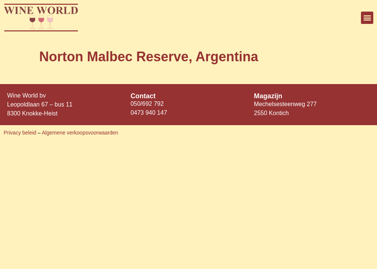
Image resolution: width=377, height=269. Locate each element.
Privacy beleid (21, 133)
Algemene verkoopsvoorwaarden (80, 133)
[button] (367, 18)
